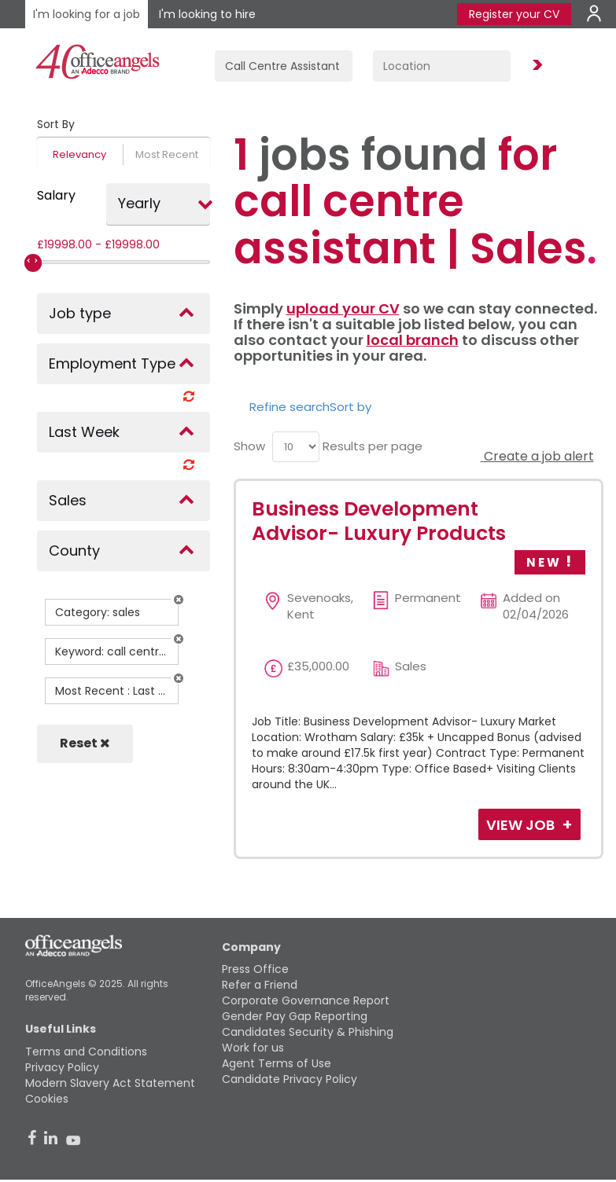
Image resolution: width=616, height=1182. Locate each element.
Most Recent (166, 154)
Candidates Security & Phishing (307, 1032)
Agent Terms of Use (276, 1063)
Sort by (350, 406)
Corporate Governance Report (305, 1000)
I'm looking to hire (207, 14)
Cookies (46, 1099)
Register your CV (514, 14)
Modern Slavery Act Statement (110, 1083)
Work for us (253, 1047)
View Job (522, 825)
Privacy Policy (62, 1067)
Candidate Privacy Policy (289, 1079)
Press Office (255, 969)
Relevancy (79, 154)
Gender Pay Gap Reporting (294, 1016)
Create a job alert (537, 456)
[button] (178, 599)
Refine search (289, 406)
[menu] (295, 446)
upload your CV (343, 308)
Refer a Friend (259, 985)
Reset (85, 743)
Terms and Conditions (86, 1051)
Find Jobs (535, 65)
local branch (413, 340)
